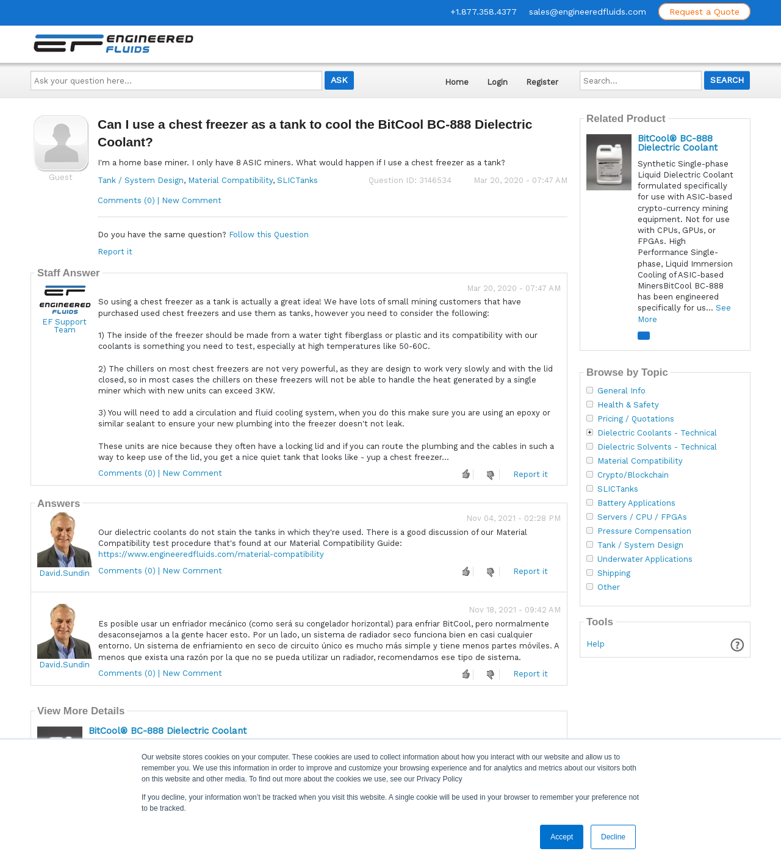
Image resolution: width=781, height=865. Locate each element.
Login (497, 82)
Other (608, 587)
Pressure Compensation (644, 531)
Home (457, 82)
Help (595, 643)
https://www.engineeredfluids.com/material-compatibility (211, 554)
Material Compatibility (230, 180)
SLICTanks (297, 180)
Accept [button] (561, 837)
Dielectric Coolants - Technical (657, 433)
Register (542, 82)
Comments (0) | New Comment (159, 200)
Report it (115, 251)
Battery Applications (636, 503)
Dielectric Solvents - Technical (657, 447)
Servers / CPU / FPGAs (642, 517)
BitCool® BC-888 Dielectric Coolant (167, 730)
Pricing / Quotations (635, 419)
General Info (621, 391)
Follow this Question (269, 234)
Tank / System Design (141, 180)
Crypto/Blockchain (633, 475)
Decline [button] (613, 837)
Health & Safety (628, 405)
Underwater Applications (645, 559)
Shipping (613, 573)
